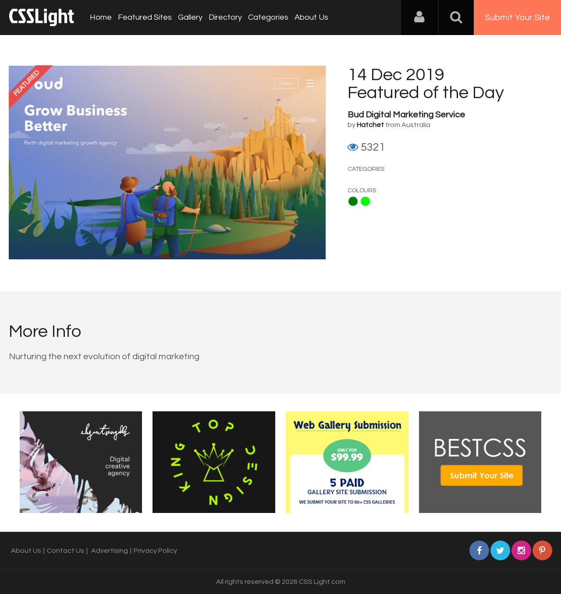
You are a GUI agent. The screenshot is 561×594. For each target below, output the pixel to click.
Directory (225, 17)
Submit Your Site (517, 17)
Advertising (109, 550)
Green (353, 201)
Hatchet (370, 124)
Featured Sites (145, 17)
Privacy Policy (155, 550)
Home (101, 17)
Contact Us (65, 550)
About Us (311, 17)
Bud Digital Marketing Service (406, 114)
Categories (268, 17)
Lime (365, 201)
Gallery (190, 17)
